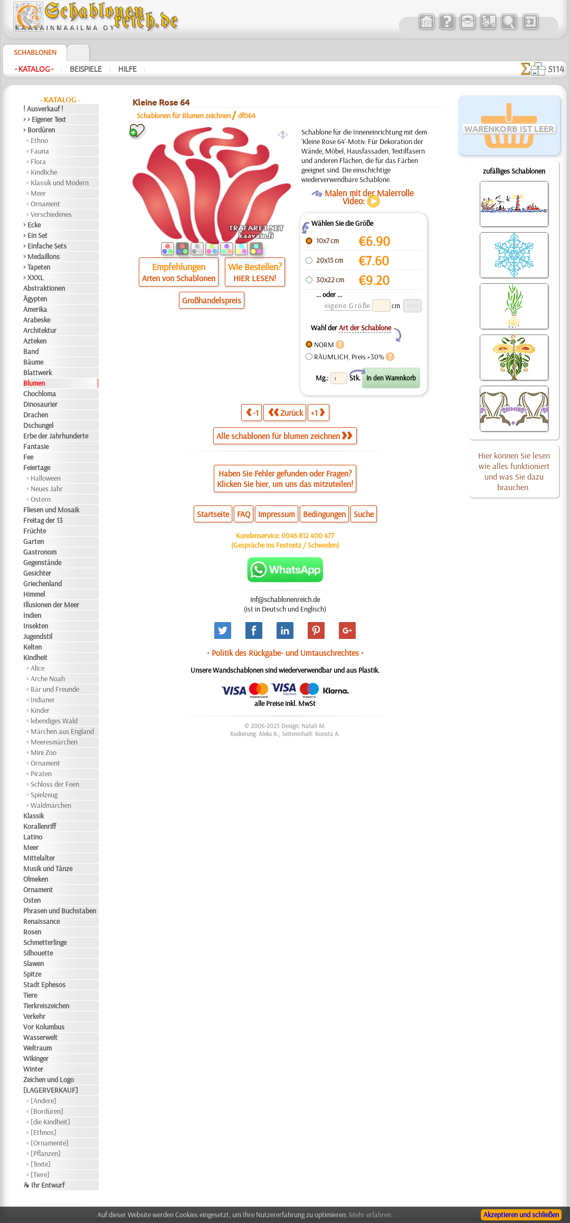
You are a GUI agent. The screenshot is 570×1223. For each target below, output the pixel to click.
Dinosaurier (40, 404)
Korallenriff (39, 826)
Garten (33, 541)
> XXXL (33, 277)
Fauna (40, 151)
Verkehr (34, 1016)
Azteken (34, 341)
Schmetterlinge (44, 942)
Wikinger (36, 1058)
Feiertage (36, 467)
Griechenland (42, 583)
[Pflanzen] (46, 1153)
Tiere (30, 995)
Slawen (33, 963)
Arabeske (36, 319)
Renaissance (41, 921)
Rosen (32, 932)
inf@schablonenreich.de (285, 599)
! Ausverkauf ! (43, 108)
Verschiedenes (51, 214)
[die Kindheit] (50, 1121)
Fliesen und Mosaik (51, 509)
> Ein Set (35, 235)
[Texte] (41, 1164)
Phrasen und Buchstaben (59, 910)
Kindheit (35, 657)
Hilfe (127, 69)
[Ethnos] (43, 1132)
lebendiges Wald (54, 720)
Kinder (40, 710)
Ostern (41, 499)
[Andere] (43, 1100)
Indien (32, 615)
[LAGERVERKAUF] (50, 1090)
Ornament (45, 203)
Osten (32, 900)
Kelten (32, 647)
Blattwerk (37, 372)
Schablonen (35, 52)
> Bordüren (39, 130)
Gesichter (37, 573)
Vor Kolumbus (43, 1026)
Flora (38, 161)
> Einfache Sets (44, 246)
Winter (33, 1069)
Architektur (39, 330)
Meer (38, 193)
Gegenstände (42, 562)
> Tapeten (36, 267)
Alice (37, 668)
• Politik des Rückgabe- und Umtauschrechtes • (285, 652)
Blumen (34, 383)
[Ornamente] (50, 1143)
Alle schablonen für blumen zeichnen (284, 436)
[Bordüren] (47, 1111)
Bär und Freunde (55, 689)
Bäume (33, 362)
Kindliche (44, 172)
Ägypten (35, 298)
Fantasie (36, 446)
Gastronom (39, 552)
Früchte (34, 531)
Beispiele (86, 69)
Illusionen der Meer (51, 604)
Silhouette (38, 953)
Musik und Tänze (47, 868)
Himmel (34, 594)
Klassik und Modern (60, 182)
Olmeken (35, 879)
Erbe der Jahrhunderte (55, 436)
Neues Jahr (47, 488)
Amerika (35, 309)
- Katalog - (34, 69)
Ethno (39, 140)
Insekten (35, 625)
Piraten (41, 773)
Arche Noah (48, 678)
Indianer (43, 699)
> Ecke (32, 225)
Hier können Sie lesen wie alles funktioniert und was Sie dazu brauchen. (514, 471)
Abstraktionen (44, 288)
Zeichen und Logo (48, 1079)
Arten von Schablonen (178, 278)
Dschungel (38, 425)
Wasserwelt (40, 1037)
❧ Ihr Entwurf (43, 1185)
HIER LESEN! (254, 278)
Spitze (32, 974)
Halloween (46, 478)
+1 (318, 412)
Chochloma (39, 393)
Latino (32, 837)
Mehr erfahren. (371, 1214)
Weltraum (37, 1048)
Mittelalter (39, 858)
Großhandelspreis (211, 300)
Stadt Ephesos (44, 984)
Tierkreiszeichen (46, 1005)
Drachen (35, 414)
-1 (252, 412)
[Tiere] (40, 1174)
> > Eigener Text (44, 119)
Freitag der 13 (43, 520)
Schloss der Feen (55, 784)
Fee (28, 457)
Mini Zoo (43, 752)
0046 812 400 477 (307, 535)
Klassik (33, 815)
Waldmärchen (51, 805)
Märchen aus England (62, 731)
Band (31, 351)
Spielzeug (44, 794)
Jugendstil (37, 636)
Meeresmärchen (54, 742)
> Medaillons (41, 256)
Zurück (285, 412)
